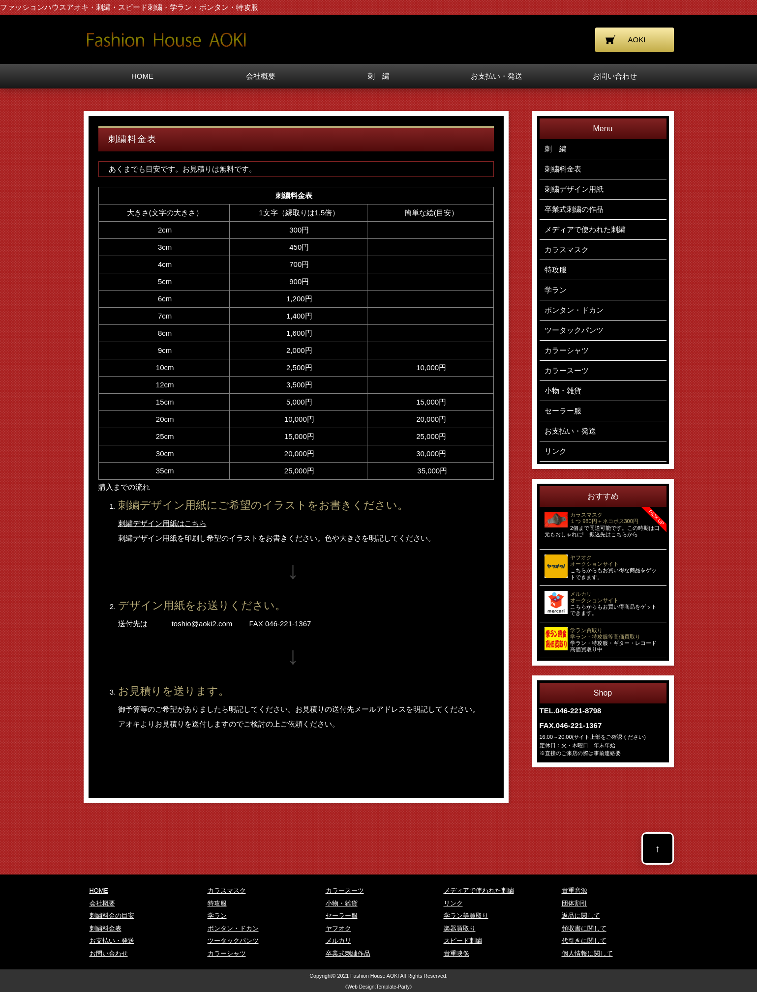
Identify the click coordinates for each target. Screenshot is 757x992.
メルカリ (338, 940)
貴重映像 (456, 953)
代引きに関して (584, 940)
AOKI (637, 39)
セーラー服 (563, 411)
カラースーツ (567, 370)
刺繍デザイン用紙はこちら (162, 523)
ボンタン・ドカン (574, 310)
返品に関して (581, 915)
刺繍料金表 (563, 169)
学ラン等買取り (466, 915)
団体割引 (574, 903)
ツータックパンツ (574, 330)
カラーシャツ (567, 350)
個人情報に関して (587, 953)
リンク (556, 451)
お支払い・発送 (496, 76)
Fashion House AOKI (374, 976)
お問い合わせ (615, 76)
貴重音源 (574, 890)
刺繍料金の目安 (112, 915)
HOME (142, 76)
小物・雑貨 (563, 390)
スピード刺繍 (463, 940)
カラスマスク (567, 249)
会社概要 (260, 76)
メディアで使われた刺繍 (585, 229)
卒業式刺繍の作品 (574, 209)
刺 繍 (378, 76)
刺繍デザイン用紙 (574, 189)
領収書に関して (584, 928)
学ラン (556, 290)
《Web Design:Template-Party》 (378, 987)
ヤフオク (338, 928)
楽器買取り (460, 928)
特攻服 (556, 269)
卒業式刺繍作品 (348, 953)
